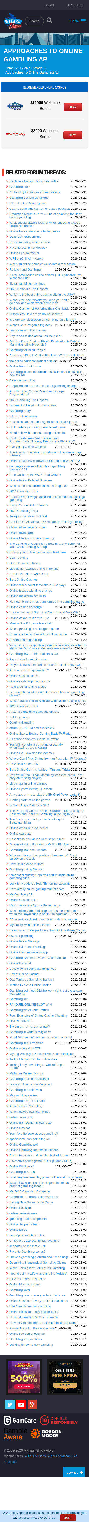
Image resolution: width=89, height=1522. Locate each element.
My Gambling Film (21, 894)
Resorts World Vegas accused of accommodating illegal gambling (47, 498)
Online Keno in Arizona (25, 366)
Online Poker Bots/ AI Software (30, 480)
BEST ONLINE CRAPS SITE (29, 574)
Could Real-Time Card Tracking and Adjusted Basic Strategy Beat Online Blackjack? (42, 439)
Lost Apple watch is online (27, 1235)
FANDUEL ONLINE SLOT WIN (30, 1004)
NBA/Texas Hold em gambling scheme (35, 314)
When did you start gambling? (29, 1111)
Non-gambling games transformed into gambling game (46, 601)
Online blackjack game (25, 1284)
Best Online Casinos (23, 579)
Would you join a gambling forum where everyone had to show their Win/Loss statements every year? (48, 646)
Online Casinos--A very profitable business (38, 1301)
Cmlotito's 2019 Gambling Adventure (34, 1240)
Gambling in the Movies (25, 1090)
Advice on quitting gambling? (29, 670)
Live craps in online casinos (28, 783)
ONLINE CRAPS (21, 1021)
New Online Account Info (26, 864)
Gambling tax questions (25, 1339)
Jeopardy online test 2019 (27, 1246)
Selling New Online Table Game (31, 1202)
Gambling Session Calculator (29, 1079)
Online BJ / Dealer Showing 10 (30, 1122)
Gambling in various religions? (30, 1032)
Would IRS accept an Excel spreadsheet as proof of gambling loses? (39, 1184)
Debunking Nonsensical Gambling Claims (37, 1262)
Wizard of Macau (59, 1456)
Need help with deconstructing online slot (37, 433)
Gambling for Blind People (27, 350)
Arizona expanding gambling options (34, 711)
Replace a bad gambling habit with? (33, 181)
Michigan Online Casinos (26, 1073)
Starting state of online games (29, 800)
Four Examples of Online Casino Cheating (38, 1015)
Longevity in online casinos (27, 330)
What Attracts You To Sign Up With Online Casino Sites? (47, 700)
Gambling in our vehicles (26, 1043)
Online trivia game (21, 532)
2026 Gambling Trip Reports (28, 289)
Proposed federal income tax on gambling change (43, 386)
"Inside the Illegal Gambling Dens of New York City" (44, 612)
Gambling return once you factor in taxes (37, 1295)
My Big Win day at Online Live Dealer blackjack (41, 1054)
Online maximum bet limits (27, 596)
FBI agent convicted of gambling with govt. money (43, 919)
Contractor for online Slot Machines (33, 1197)
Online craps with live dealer (28, 828)
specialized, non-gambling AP (29, 1139)
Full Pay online (19, 717)
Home (9, 68)
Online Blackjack (20, 1208)
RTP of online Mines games (28, 203)
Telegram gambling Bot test (28, 516)
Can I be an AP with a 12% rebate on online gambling (46, 522)
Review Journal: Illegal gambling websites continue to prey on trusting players (46, 776)
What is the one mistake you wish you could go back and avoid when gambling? (39, 301)
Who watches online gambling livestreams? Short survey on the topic (43, 857)
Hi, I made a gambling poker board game (37, 427)
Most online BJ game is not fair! (30, 623)
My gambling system (23, 1095)
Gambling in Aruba (22, 1172)
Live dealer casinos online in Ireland (34, 568)
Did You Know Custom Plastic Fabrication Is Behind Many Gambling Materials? (44, 343)
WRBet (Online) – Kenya (26, 258)
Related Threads (31, 68)
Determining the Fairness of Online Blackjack (40, 844)
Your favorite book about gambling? (33, 1133)
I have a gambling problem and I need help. (39, 1257)
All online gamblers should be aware (34, 739)
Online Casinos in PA (23, 675)
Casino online (18, 557)
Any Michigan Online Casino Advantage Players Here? (36, 393)
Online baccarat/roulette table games (34, 231)
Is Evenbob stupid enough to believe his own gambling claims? (46, 693)
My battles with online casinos (29, 925)
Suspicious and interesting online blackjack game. (43, 422)
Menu (78, 20)
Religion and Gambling (25, 269)
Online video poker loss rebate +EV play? (37, 585)
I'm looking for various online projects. (35, 192)
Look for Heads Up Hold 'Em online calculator (40, 883)
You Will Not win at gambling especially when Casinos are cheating (36, 746)
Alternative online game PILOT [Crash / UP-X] (40, 1161)
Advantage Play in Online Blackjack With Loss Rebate (46, 355)
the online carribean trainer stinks (32, 361)
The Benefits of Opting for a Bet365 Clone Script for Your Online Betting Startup (44, 545)
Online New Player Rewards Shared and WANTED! (44, 461)
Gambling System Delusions (28, 197)
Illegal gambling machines (27, 283)
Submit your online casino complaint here (37, 552)
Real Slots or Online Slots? (27, 686)
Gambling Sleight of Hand (27, 1100)
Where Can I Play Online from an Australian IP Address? (48, 758)
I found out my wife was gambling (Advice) (38, 1273)
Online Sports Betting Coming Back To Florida (40, 733)
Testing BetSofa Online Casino (30, 985)
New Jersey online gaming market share (37, 889)
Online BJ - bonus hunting (27, 947)
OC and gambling (21, 936)
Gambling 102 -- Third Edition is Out (34, 654)
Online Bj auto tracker (24, 253)
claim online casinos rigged (28, 527)
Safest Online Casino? (24, 974)
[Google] (32, 1404)
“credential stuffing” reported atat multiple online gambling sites (42, 876)
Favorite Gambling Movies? (28, 247)
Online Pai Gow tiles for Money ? (31, 753)
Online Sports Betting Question (30, 789)
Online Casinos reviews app (28, 952)
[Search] (49, 21)
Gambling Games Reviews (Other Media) (37, 957)
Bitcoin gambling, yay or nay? (29, 1026)
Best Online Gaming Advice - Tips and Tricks (39, 769)
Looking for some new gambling (31, 1344)
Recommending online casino (29, 242)
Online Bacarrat (20, 963)
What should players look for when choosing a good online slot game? (44, 224)
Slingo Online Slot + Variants (29, 505)
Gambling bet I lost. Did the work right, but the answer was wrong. (46, 992)
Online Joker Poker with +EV (29, 618)
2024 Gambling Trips (23, 491)
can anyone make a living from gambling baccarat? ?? (37, 468)
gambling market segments (28, 1219)
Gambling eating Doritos (25, 869)
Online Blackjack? (21, 1166)
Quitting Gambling (21, 722)
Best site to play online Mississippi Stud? (37, 839)
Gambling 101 (19, 999)
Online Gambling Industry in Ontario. (34, 1150)
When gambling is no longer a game (34, 629)
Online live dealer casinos (27, 1333)
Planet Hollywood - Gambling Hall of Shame (39, 1155)
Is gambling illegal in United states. (33, 405)
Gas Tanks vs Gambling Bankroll (31, 979)
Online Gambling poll (23, 1144)
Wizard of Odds (35, 1456)
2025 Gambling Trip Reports (28, 400)
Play (73, 107)
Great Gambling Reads (25, 563)
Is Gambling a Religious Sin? (29, 805)
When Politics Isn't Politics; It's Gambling (37, 1268)
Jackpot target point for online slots (33, 1059)
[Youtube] (21, 1404)
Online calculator (21, 833)
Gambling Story (20, 411)
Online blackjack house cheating (31, 538)
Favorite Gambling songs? (27, 1251)
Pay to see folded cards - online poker (35, 336)
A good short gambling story (28, 659)
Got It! (68, 1517)
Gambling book (19, 186)
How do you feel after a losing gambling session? (43, 1322)
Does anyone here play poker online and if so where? (45, 1177)
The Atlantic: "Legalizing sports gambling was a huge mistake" (45, 453)
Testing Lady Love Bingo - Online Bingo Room (36, 1066)
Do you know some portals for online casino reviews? (45, 665)
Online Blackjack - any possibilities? (33, 1312)
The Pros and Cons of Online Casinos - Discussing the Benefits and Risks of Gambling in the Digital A (46, 812)
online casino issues (23, 1213)
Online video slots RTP (25, 1048)
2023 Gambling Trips (23, 706)
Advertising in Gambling (25, 1106)
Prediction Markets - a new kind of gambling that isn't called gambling (45, 215)
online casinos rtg (21, 1117)
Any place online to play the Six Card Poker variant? (45, 794)
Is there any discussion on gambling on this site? (42, 319)
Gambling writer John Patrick (29, 1010)
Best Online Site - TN (23, 764)
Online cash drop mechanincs (29, 681)
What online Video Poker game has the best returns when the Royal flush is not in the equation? (44, 912)
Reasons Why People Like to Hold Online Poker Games (47, 930)
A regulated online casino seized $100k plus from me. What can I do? (46, 276)
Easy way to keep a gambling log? (32, 968)
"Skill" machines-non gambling (30, 1306)
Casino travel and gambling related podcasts (39, 208)
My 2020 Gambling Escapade (29, 1191)
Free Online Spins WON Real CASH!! (35, 475)
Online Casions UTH (23, 900)
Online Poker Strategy (24, 941)
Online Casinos (19, 1128)
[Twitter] (10, 1404)
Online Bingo (18, 1229)
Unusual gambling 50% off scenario (33, 1317)
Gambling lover (19, 1290)
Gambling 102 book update (28, 850)
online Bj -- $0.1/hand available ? (31, 728)
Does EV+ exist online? (25, 236)
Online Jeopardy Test (23, 1224)
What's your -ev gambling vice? (30, 325)
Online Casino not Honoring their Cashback (39, 308)
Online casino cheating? (25, 607)
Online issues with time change (30, 590)
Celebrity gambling (22, 380)
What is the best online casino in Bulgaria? (38, 486)
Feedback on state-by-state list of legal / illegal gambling (36, 821)
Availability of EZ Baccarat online (31, 1328)
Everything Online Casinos (27, 447)
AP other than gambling (25, 640)
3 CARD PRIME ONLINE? (27, 1279)
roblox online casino (23, 416)
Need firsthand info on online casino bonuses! (40, 1037)
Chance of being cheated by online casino (38, 634)
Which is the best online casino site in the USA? (42, 294)
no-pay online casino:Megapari (30, 1084)
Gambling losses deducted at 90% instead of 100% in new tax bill (46, 373)
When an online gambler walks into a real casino (42, 264)
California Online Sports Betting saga (34, 905)
